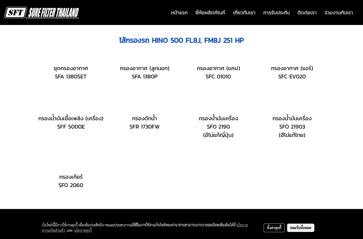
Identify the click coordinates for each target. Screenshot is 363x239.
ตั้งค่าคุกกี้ (274, 227)
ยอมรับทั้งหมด (300, 227)
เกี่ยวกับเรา (244, 12)
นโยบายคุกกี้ (83, 230)
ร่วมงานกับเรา (338, 12)
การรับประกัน (276, 12)
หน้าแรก (179, 12)
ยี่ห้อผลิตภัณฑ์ (210, 12)
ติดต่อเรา (307, 12)
